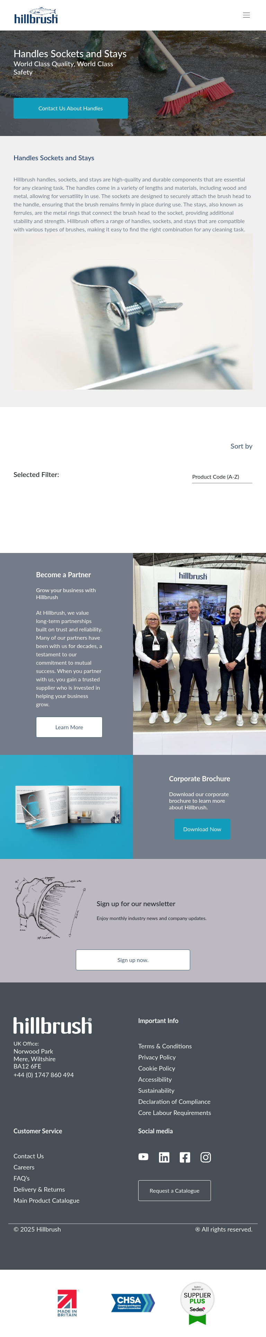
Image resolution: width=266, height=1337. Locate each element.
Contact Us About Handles (70, 108)
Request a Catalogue (175, 1190)
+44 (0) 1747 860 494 (44, 1075)
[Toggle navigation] (250, 15)
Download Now (202, 829)
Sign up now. (133, 959)
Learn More (69, 727)
